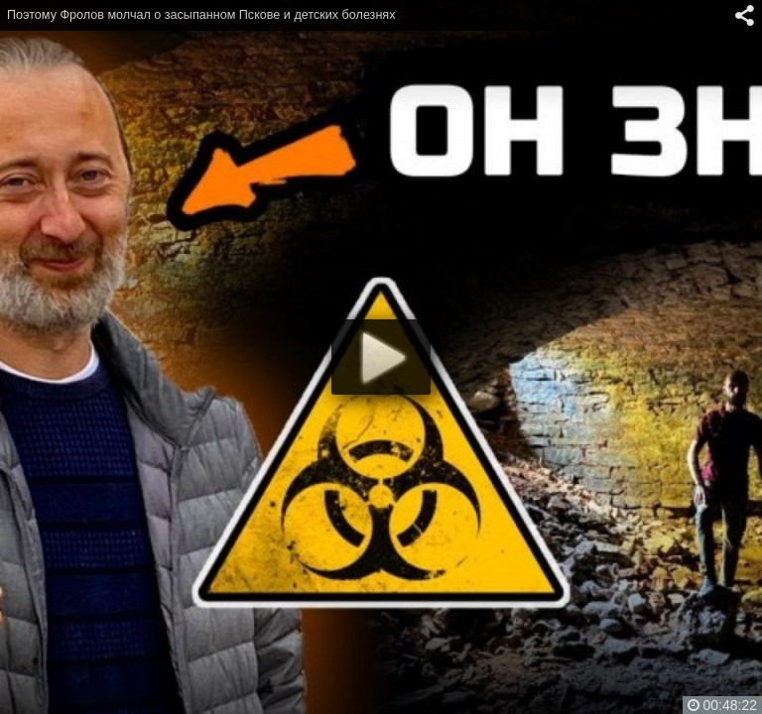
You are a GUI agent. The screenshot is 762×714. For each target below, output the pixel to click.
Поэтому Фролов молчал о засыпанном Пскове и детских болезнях (201, 15)
